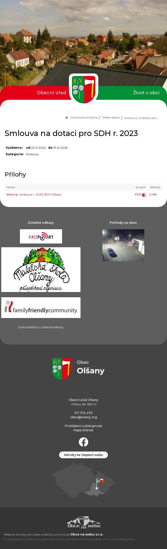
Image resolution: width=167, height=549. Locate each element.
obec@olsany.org (83, 417)
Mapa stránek (83, 430)
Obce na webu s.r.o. (86, 534)
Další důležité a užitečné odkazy (41, 327)
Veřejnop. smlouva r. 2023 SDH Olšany (34, 194)
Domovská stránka (81, 117)
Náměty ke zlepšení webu (83, 455)
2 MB (153, 194)
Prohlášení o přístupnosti (83, 426)
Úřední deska (111, 117)
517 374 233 (83, 413)
